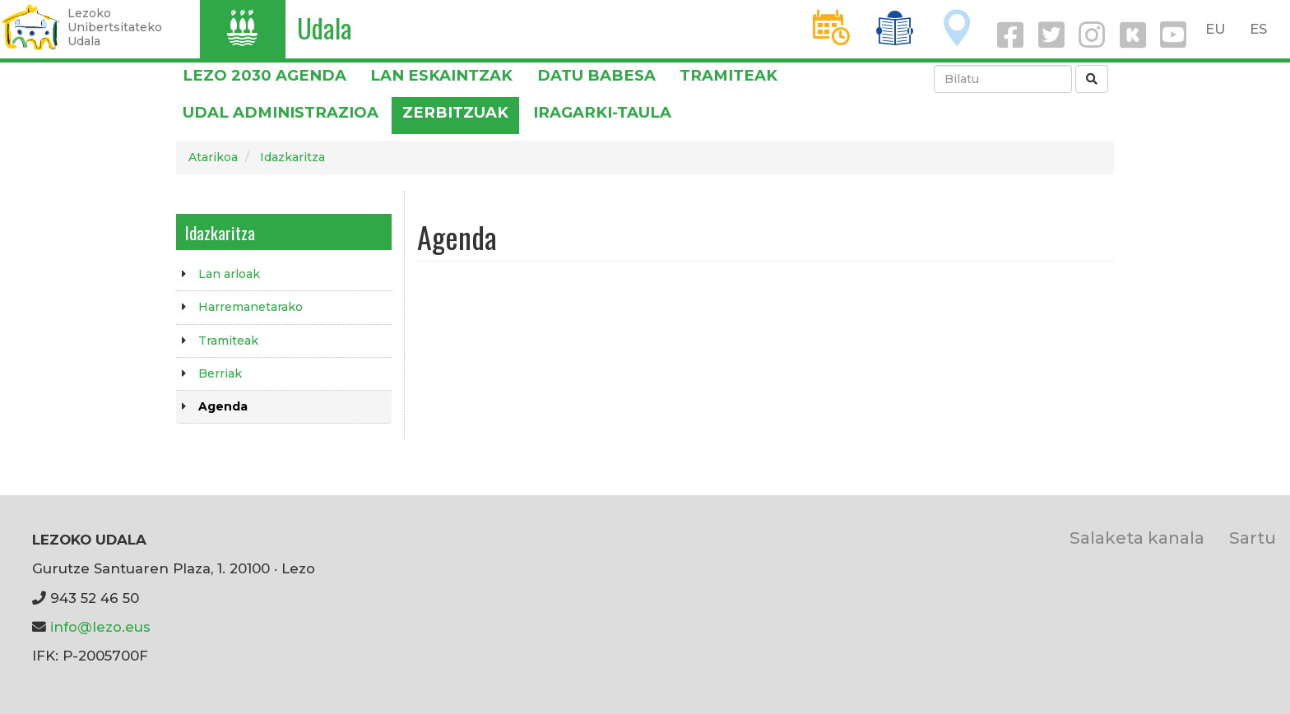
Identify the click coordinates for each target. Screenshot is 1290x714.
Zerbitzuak (455, 112)
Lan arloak (229, 274)
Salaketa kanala (1137, 537)
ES (1258, 29)
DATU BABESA (596, 75)
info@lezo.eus (100, 627)
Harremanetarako (250, 306)
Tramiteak (728, 75)
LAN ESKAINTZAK (441, 75)
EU (1215, 29)
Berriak (220, 373)
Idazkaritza (292, 157)
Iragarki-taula (602, 112)
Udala (324, 27)
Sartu (1252, 537)
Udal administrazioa (280, 112)
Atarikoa (213, 157)
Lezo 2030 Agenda (264, 75)
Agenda (223, 406)
